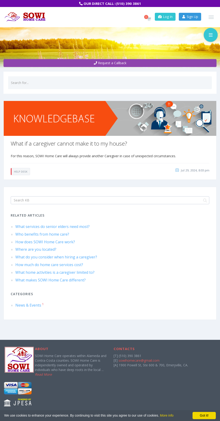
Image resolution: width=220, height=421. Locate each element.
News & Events (29, 305)
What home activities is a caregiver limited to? (55, 272)
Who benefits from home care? (42, 234)
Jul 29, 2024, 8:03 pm (195, 170)
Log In (165, 16)
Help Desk (20, 171)
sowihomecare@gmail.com (138, 360)
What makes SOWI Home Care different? (50, 280)
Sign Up (190, 16)
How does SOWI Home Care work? (45, 241)
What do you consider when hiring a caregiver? (56, 257)
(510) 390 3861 (128, 3)
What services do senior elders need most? (52, 226)
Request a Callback (110, 63)
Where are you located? (35, 249)
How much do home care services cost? (49, 264)
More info (166, 415)
